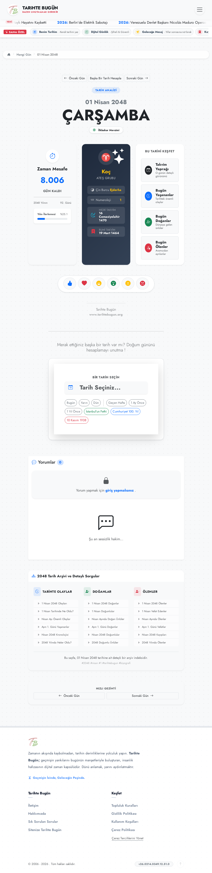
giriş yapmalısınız (120, 490)
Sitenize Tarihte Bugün (44, 829)
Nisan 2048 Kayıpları (151, 635)
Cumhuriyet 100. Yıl (125, 411)
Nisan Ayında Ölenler (151, 619)
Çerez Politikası (123, 829)
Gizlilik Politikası (124, 813)
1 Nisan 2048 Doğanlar (103, 603)
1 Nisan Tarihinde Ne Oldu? (55, 611)
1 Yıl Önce (73, 411)
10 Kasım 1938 (76, 420)
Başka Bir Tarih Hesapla (105, 78)
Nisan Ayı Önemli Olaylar (53, 619)
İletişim (33, 805)
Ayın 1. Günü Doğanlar (102, 627)
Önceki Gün (74, 78)
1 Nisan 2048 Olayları (52, 603)
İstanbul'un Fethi (96, 411)
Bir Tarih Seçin (106, 377)
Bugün (71, 402)
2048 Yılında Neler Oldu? (54, 643)
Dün (96, 402)
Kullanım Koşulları (124, 821)
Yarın (84, 402)
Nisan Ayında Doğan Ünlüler (105, 619)
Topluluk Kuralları (124, 805)
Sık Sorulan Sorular (43, 821)
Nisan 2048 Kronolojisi (53, 635)
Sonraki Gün (137, 78)
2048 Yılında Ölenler (151, 643)
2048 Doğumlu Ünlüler (102, 643)
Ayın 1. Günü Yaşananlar (53, 627)
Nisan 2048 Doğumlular (103, 635)
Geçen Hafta (116, 402)
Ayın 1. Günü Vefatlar (151, 627)
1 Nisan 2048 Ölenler (152, 603)
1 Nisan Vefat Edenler (152, 611)
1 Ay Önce (137, 402)
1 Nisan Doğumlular (100, 611)
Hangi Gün (24, 54)
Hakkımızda (37, 813)
